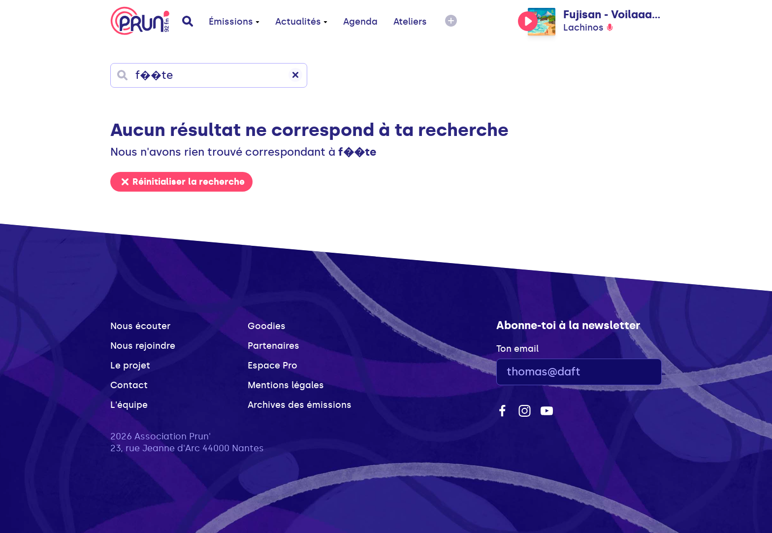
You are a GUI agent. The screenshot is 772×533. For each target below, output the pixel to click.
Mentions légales (286, 385)
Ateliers (410, 21)
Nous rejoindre (142, 345)
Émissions (234, 21)
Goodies (267, 326)
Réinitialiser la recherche (183, 181)
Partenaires (273, 345)
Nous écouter (140, 326)
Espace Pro (272, 365)
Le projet (130, 365)
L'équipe (129, 405)
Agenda (360, 21)
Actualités (301, 21)
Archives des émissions (300, 405)
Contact (129, 385)
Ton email (517, 348)
